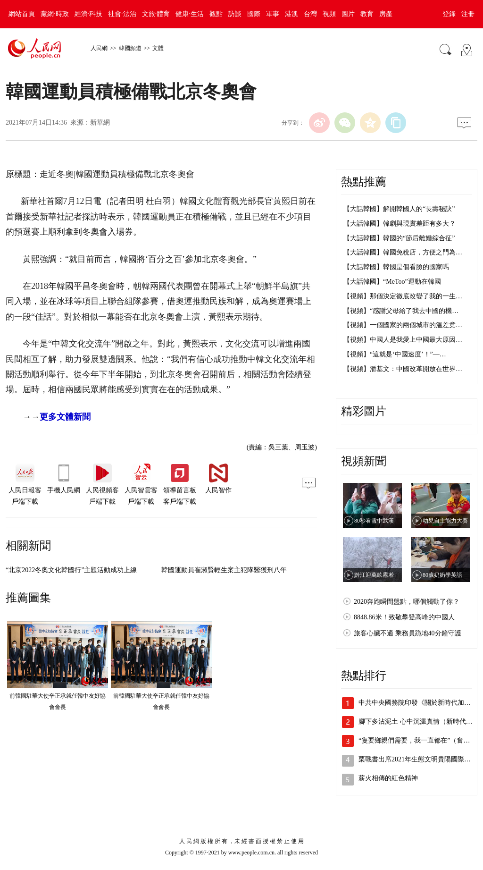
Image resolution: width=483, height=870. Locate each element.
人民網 (99, 48)
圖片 (348, 13)
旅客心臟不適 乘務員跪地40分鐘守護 (407, 633)
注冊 (468, 13)
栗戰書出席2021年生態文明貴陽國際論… (417, 759)
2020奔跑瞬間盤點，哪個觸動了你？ (406, 601)
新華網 (100, 122)
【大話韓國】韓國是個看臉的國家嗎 (396, 266)
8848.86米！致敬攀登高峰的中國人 (404, 617)
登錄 (449, 13)
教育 (367, 13)
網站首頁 (21, 13)
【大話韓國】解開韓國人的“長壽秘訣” (399, 208)
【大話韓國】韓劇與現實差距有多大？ (399, 223)
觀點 (216, 13)
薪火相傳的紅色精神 (388, 778)
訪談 (235, 13)
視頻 (329, 13)
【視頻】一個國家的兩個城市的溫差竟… (402, 325)
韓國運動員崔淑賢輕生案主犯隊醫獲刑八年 (224, 570)
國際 (253, 13)
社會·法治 (122, 13)
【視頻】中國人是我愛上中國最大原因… (402, 339)
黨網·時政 (55, 13)
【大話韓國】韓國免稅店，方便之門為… (402, 252)
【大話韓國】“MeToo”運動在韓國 (392, 281)
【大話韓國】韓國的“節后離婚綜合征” (399, 238)
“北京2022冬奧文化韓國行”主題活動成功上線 (71, 570)
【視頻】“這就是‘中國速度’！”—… (394, 354)
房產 (385, 13)
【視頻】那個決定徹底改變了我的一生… (402, 296)
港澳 (291, 13)
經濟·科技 (89, 13)
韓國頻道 (130, 48)
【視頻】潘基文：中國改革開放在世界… (402, 368)
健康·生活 (189, 13)
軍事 (272, 13)
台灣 (310, 13)
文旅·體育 (156, 13)
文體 (158, 48)
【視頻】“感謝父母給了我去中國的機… (400, 310)
